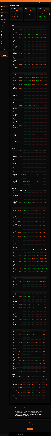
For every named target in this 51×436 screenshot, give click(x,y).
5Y (30, 10)
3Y (15, 10)
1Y (13, 10)
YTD (11, 10)
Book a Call (4, 55)
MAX (19, 10)
